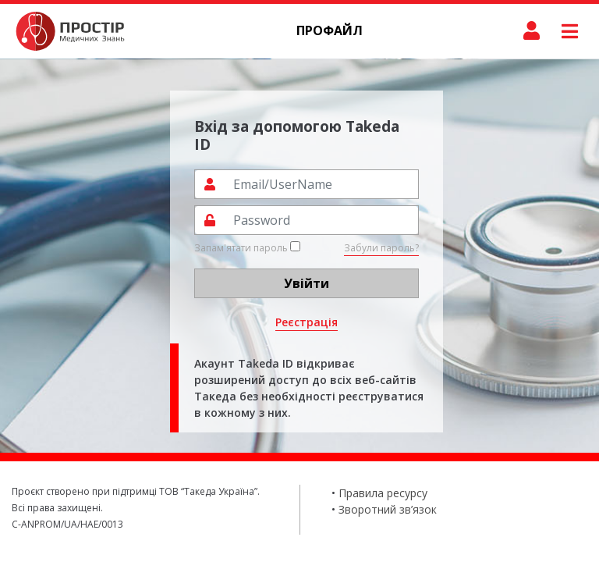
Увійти (306, 283)
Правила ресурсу (382, 493)
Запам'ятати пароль (247, 247)
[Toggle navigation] (569, 31)
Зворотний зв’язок (387, 509)
